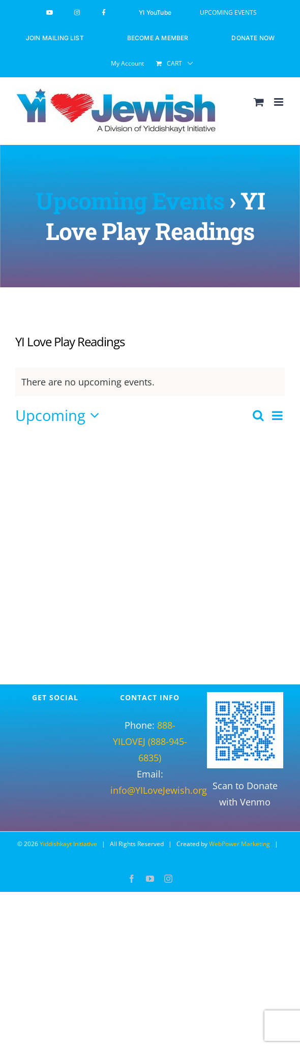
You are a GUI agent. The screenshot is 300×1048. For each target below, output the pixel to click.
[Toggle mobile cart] (259, 102)
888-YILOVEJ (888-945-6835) (150, 741)
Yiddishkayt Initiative (68, 844)
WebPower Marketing (239, 844)
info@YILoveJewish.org (158, 790)
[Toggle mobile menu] (279, 102)
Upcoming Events (130, 200)
